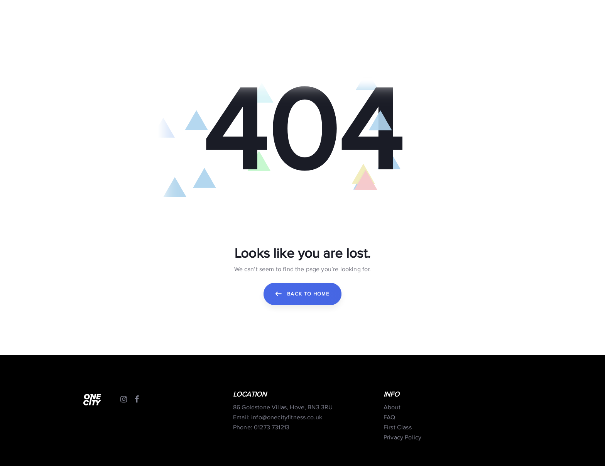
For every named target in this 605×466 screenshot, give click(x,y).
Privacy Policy (402, 437)
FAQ (389, 417)
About (392, 407)
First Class (398, 427)
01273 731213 (271, 427)
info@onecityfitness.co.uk (286, 417)
